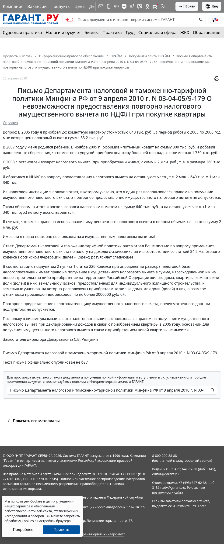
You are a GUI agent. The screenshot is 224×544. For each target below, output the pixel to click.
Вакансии (37, 6)
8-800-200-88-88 (164, 455)
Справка (10, 122)
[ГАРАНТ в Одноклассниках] (147, 6)
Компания (13, 6)
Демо (94, 6)
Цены (79, 6)
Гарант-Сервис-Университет (102, 534)
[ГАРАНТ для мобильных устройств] (109, 6)
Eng (211, 6)
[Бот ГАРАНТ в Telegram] (139, 6)
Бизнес (91, 32)
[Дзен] (124, 6)
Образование (206, 32)
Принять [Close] (61, 529)
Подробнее (23, 529)
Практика (112, 32)
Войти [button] (187, 6)
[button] (215, 19)
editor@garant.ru (165, 474)
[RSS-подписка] (163, 6)
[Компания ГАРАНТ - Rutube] (155, 6)
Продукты (60, 6)
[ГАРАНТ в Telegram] (131, 6)
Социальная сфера (157, 32)
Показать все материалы (33, 420)
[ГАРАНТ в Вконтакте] (116, 6)
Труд (130, 32)
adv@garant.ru (173, 487)
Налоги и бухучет (63, 32)
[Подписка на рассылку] (101, 6)
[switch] (69, 19)
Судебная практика (22, 32)
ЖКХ (184, 32)
